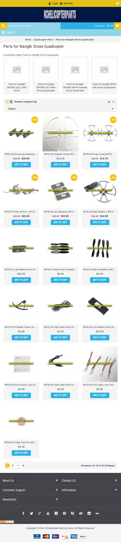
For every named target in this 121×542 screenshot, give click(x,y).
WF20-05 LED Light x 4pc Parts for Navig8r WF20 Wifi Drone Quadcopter (100, 385)
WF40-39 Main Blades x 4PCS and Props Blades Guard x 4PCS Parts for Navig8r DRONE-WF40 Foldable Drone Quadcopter (100, 211)
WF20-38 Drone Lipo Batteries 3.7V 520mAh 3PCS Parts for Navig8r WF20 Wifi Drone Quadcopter (22, 154)
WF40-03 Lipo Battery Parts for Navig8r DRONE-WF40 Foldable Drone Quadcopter (100, 327)
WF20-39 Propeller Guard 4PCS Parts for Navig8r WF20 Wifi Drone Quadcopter (61, 154)
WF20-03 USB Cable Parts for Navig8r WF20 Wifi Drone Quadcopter (61, 327)
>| (23, 465)
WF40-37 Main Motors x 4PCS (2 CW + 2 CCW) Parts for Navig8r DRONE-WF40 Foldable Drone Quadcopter (22, 211)
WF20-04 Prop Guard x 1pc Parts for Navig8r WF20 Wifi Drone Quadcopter (22, 385)
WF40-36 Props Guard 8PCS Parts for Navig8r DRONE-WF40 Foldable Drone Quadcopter (100, 154)
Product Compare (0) (25, 101)
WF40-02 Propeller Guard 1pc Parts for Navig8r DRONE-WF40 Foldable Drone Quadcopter (22, 327)
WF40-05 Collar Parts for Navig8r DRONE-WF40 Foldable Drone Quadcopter (22, 442)
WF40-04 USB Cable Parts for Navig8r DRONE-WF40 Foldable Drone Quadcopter (61, 385)
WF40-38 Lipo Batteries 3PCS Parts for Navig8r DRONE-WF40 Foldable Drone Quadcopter (61, 211)
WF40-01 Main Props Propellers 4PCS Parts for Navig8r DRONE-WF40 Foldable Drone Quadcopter (61, 269)
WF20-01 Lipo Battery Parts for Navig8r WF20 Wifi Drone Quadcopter (22, 269)
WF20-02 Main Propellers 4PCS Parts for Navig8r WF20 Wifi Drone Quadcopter (100, 269)
